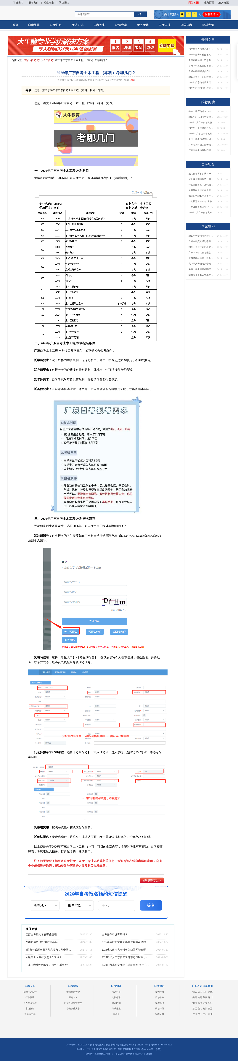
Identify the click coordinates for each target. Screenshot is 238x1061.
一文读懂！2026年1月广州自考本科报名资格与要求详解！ (202, 207)
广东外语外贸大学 (73, 1003)
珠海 (200, 1003)
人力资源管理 (30, 1003)
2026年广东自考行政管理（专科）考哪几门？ (202, 88)
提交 (151, 905)
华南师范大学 (73, 992)
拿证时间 (116, 1003)
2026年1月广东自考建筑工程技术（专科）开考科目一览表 (202, 122)
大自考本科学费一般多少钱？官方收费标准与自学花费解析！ (202, 258)
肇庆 (205, 997)
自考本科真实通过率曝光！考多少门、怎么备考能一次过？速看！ (202, 65)
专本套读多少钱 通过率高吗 (41, 942)
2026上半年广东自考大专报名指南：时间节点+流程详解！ (202, 77)
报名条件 (33, 2)
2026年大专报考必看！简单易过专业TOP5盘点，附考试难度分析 (202, 49)
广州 (194, 1014)
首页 (15, 24)
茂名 (200, 1008)
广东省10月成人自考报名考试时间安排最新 (202, 144)
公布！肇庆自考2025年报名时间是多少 (202, 111)
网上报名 (64, 2)
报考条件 (159, 997)
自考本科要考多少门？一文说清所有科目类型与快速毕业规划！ (202, 71)
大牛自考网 (117, 80)
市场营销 (29, 1008)
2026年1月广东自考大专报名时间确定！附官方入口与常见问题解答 (202, 212)
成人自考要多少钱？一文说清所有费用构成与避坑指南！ (202, 173)
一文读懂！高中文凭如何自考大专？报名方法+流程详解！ (202, 184)
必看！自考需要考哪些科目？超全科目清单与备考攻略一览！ (202, 269)
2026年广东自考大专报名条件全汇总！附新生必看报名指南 (202, 117)
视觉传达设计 (30, 992)
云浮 (210, 1008)
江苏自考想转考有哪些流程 (41, 934)
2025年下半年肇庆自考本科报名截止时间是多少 (202, 128)
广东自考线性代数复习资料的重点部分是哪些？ (49, 965)
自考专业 (99, 24)
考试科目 (116, 992)
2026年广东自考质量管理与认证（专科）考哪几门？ (202, 82)
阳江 (210, 1003)
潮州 (194, 1003)
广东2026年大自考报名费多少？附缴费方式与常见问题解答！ (202, 252)
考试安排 (77, 24)
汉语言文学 (30, 1014)
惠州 (210, 1014)
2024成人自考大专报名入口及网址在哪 (124, 949)
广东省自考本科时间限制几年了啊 (202, 150)
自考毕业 (165, 24)
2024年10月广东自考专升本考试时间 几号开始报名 (125, 957)
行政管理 (29, 997)
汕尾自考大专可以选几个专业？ (43, 957)
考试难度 (116, 1008)
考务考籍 (143, 24)
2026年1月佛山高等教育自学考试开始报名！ (202, 133)
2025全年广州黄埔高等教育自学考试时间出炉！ (125, 942)
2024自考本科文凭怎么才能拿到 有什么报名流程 (125, 965)
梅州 (205, 1008)
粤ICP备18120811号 (138, 1044)
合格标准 (116, 997)
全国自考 (186, 24)
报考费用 (159, 1008)
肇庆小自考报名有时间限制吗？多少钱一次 (202, 139)
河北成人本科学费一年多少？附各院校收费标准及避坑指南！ (202, 179)
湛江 (200, 992)
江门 (205, 992)
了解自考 (18, 2)
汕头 (194, 992)
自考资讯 (34, 24)
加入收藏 (223, 2)
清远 (194, 1008)
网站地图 (193, 2)
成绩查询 (121, 24)
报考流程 (159, 1003)
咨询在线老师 (152, 880)
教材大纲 (208, 24)
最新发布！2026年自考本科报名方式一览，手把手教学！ (202, 190)
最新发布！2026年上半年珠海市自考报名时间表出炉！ (202, 274)
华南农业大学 (73, 1008)
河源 (210, 992)
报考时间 (159, 992)
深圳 (210, 997)
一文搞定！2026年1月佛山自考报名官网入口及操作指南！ (202, 201)
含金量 (116, 1014)
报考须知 (159, 1014)
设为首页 (209, 2)
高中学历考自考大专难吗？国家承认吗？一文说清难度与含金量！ (202, 263)
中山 (205, 1014)
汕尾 (200, 997)
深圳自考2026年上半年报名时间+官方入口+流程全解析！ (202, 196)
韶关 (205, 1003)
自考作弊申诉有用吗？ (115, 934)
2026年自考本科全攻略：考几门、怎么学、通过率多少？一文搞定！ (202, 54)
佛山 (200, 1014)
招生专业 (49, 2)
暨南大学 (73, 997)
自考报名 (56, 24)
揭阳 (194, 997)
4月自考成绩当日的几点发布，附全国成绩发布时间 (49, 949)
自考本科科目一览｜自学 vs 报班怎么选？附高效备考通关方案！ (202, 60)
